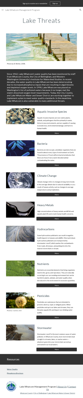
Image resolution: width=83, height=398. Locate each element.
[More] (56, 133)
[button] (2, 10)
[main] (41, 20)
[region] (41, 3)
